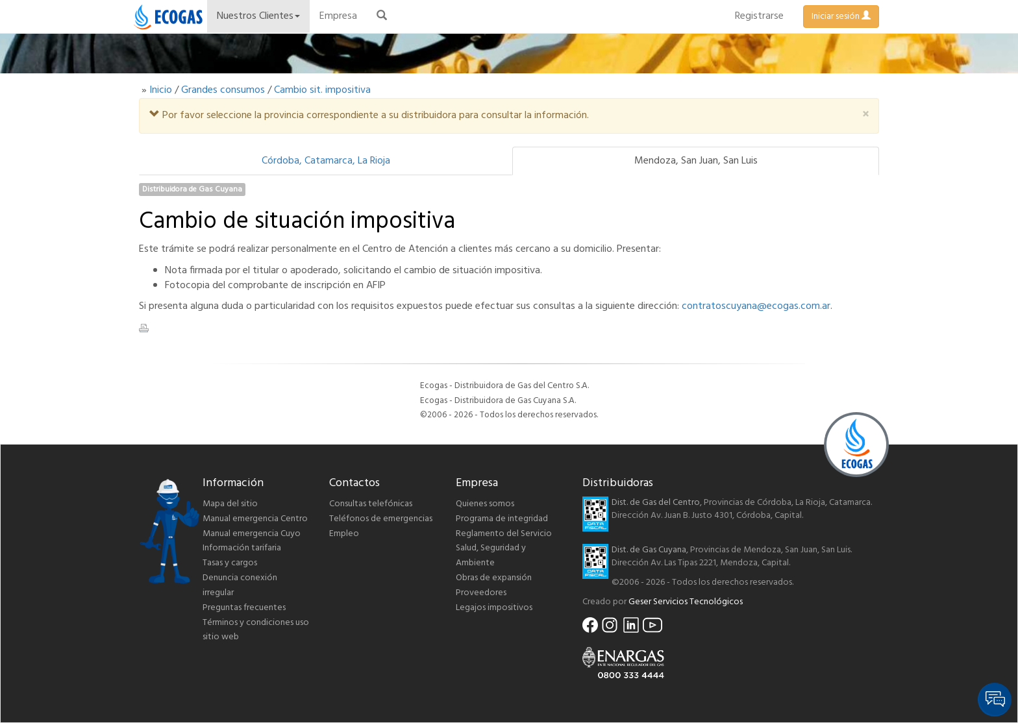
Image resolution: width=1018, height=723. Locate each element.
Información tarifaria (242, 548)
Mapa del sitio (230, 503)
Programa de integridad (502, 518)
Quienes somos (485, 503)
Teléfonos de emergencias (380, 518)
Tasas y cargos (230, 563)
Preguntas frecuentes (244, 607)
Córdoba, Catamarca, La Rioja (326, 161)
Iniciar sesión (841, 16)
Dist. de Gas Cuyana (649, 550)
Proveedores (481, 592)
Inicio (160, 90)
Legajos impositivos (494, 607)
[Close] (865, 115)
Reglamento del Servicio (504, 533)
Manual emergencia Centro (255, 518)
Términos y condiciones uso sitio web (256, 630)
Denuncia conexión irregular (240, 585)
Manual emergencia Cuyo (252, 533)
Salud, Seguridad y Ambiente (491, 555)
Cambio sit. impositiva (322, 90)
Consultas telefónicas (370, 503)
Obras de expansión (494, 577)
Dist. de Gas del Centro (656, 502)
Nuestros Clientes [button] (258, 16)
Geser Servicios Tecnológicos (685, 601)
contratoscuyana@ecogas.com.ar (756, 306)
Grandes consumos (223, 90)
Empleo (344, 533)
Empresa (338, 16)
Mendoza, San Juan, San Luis (696, 161)
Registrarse (759, 16)
